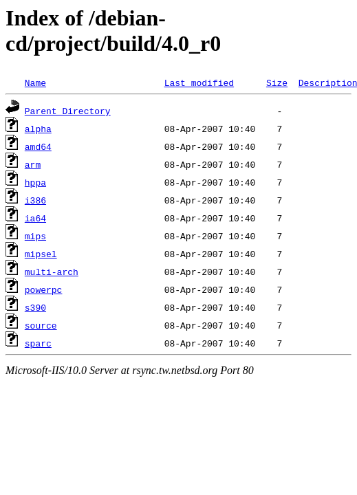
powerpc (44, 289)
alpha (38, 128)
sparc (38, 343)
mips (35, 236)
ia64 (35, 218)
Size (277, 82)
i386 (35, 200)
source (41, 325)
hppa (35, 182)
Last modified (199, 82)
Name (35, 82)
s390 (35, 307)
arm (33, 164)
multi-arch (51, 271)
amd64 (38, 146)
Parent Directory (68, 110)
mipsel (41, 254)
